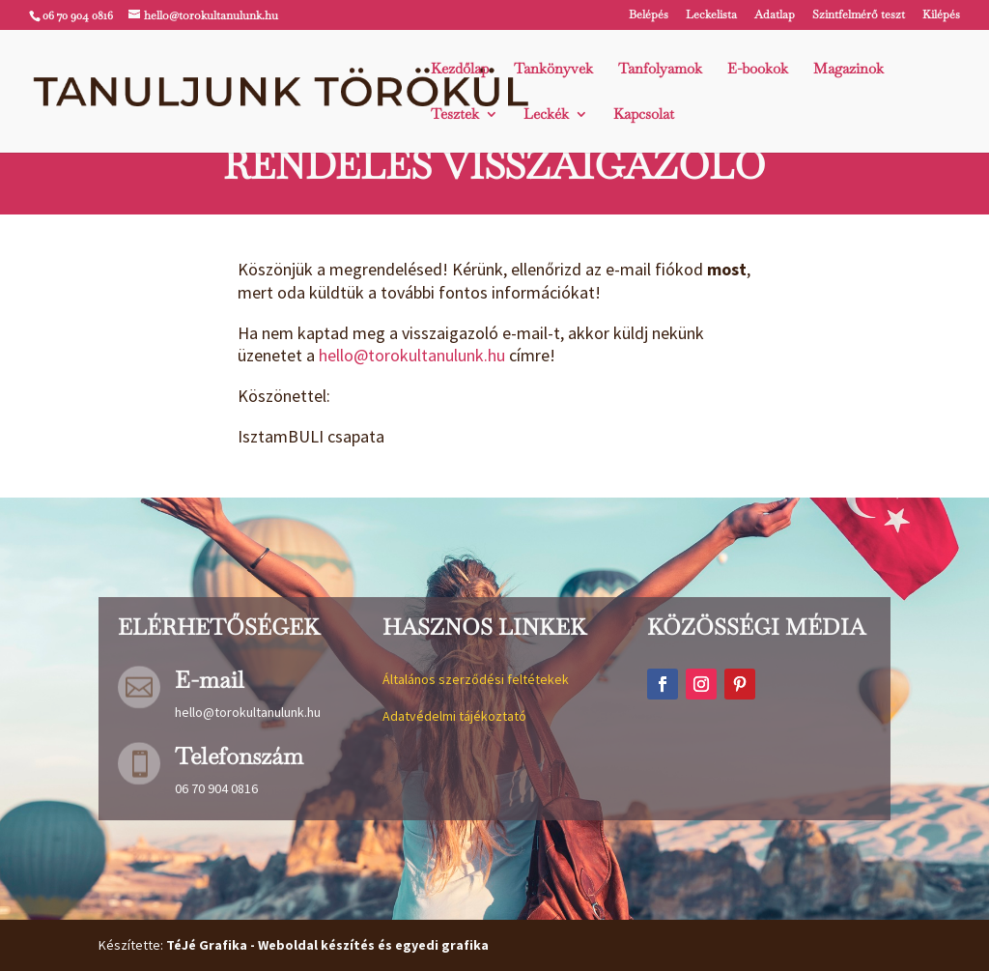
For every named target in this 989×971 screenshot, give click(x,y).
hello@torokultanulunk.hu (412, 355)
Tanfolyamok (660, 69)
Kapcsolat (643, 115)
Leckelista (711, 15)
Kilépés (941, 15)
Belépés (648, 15)
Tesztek (455, 115)
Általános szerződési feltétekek (475, 679)
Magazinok (848, 69)
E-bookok (757, 69)
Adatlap (774, 15)
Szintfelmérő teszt (858, 15)
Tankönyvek (553, 69)
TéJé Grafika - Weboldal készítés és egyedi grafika (327, 945)
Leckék (546, 115)
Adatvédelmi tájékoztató (454, 716)
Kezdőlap (460, 69)
